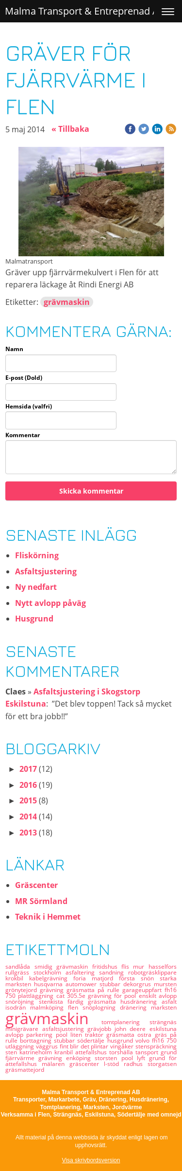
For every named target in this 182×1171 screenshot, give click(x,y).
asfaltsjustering (64, 1029)
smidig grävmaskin (63, 966)
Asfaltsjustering (46, 571)
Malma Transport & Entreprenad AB (85, 11)
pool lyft (135, 1058)
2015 (28, 800)
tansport (148, 1052)
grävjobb (101, 1029)
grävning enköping (66, 1058)
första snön (139, 978)
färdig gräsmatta (94, 1001)
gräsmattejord (24, 1069)
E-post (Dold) (23, 377)
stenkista (53, 1001)
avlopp (15, 1034)
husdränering (140, 1001)
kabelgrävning (51, 978)
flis (127, 966)
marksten (164, 1007)
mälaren (55, 1064)
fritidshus (106, 966)
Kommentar (22, 435)
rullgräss (19, 972)
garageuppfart (143, 990)
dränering (135, 1007)
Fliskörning (37, 555)
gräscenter (86, 1064)
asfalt (169, 1001)
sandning (113, 972)
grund (169, 1052)
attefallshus (92, 1052)
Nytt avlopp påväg (50, 603)
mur (140, 966)
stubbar (111, 984)
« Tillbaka (70, 129)
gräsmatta (121, 1034)
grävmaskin (67, 302)
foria (82, 978)
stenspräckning (156, 1046)
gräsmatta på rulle (94, 990)
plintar (100, 1046)
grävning (53, 990)
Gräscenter (36, 885)
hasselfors (163, 966)
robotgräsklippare (152, 972)
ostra (145, 1034)
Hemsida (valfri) (28, 406)
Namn (14, 349)
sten (12, 1052)
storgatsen (162, 1064)
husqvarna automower (66, 984)
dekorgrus (138, 984)
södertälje (92, 1040)
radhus (136, 1064)
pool (63, 1034)
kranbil (64, 1052)
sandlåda (19, 966)
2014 (28, 816)
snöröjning (21, 1001)
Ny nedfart (36, 587)
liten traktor (88, 1034)
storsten (108, 1058)
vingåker (122, 1046)
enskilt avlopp (158, 996)
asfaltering (82, 972)
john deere (132, 1029)
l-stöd (114, 1064)
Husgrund (34, 618)
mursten (165, 984)
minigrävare (23, 1029)
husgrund (121, 1040)
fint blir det (75, 1046)
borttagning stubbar (48, 1040)
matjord (105, 978)
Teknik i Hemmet (48, 916)
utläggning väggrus (32, 1046)
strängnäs (163, 1022)
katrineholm (36, 1052)
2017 (28, 768)
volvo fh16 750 (156, 1040)
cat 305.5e (72, 996)
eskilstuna (163, 1029)
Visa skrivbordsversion (91, 1160)
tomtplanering (125, 1022)
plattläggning (37, 996)
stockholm (49, 972)
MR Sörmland (41, 901)
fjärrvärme (21, 1058)
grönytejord (22, 990)
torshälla (122, 1052)
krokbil (17, 978)
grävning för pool (113, 996)
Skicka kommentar (91, 491)
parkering (40, 1034)
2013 (28, 832)
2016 (28, 785)
